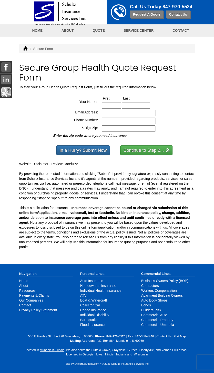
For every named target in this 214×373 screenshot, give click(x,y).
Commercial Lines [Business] (156, 274)
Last (131, 98)
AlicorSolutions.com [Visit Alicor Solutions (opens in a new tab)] (87, 363)
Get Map (180, 336)
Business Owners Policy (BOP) (164, 281)
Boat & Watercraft (93, 300)
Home (37, 30)
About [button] (67, 30)
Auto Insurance (91, 281)
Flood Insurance (92, 325)
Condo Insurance (93, 310)
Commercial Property (157, 320)
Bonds (146, 305)
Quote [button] (98, 30)
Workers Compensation (159, 290)
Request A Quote (147, 14)
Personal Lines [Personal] (92, 274)
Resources (27, 290)
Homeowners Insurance (98, 286)
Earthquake (89, 320)
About (23, 286)
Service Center (139, 30)
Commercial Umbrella (157, 325)
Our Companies (31, 300)
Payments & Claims (34, 295)
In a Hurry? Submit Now (83, 150)
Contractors (150, 286)
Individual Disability (94, 315)
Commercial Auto (154, 315)
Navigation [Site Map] (28, 274)
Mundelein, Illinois (52, 350)
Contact (181, 30)
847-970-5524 (177, 6)
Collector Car (90, 305)
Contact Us (178, 14)
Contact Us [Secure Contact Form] (164, 336)
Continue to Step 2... (146, 149)
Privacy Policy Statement (38, 310)
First (111, 98)
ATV (83, 295)
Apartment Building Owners (162, 295)
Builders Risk (151, 310)
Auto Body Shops (154, 300)
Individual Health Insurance (101, 290)
